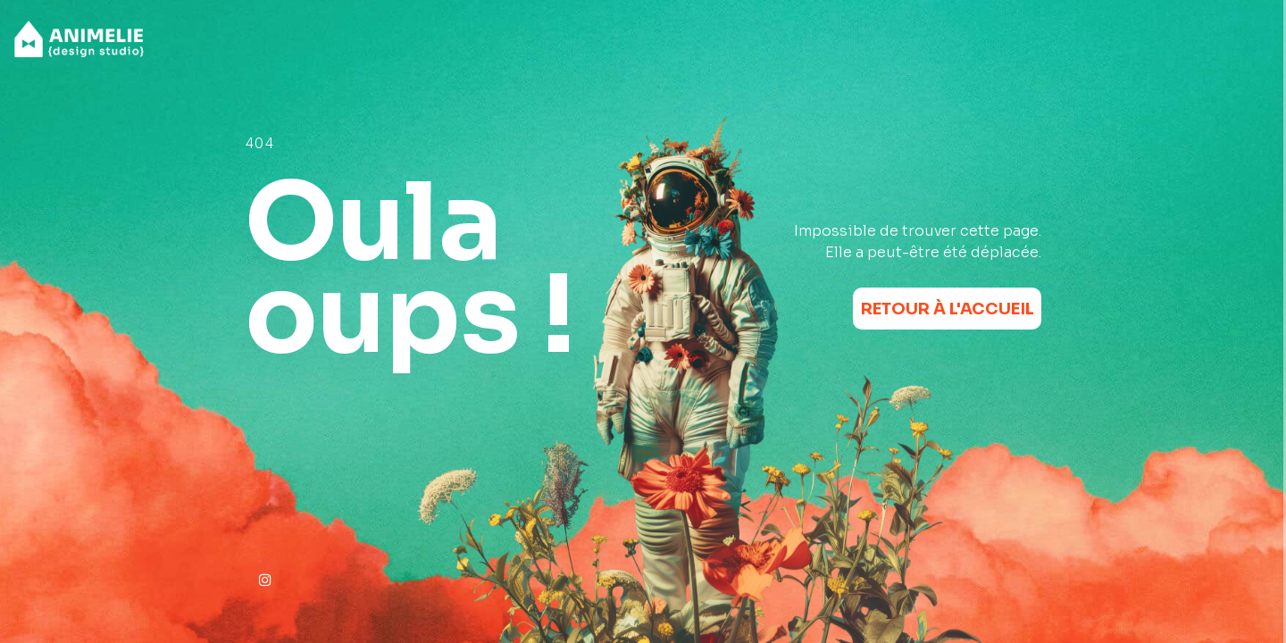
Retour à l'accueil (947, 309)
